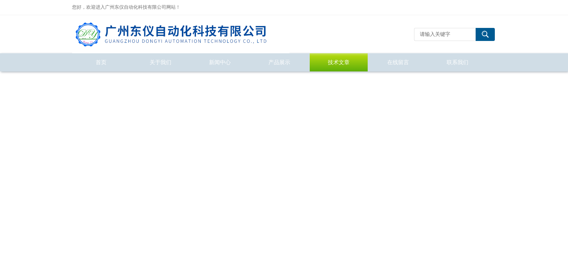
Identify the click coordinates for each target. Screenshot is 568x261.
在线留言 (398, 62)
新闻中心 (220, 62)
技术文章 (339, 62)
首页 (101, 62)
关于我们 (160, 62)
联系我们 (457, 62)
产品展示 (279, 62)
